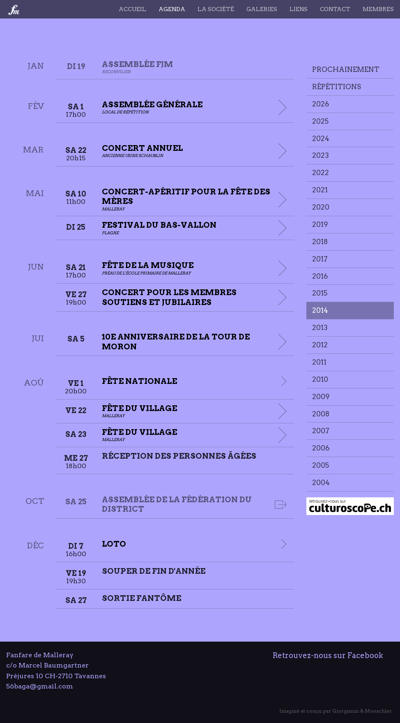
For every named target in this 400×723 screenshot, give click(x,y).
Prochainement (345, 69)
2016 (320, 276)
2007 (320, 431)
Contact (335, 9)
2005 (320, 465)
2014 (320, 310)
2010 (320, 379)
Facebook (365, 655)
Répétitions (336, 87)
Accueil (132, 9)
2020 (320, 207)
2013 (320, 327)
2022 (320, 173)
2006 (320, 448)
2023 (320, 155)
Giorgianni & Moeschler (362, 711)
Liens (299, 9)
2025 (320, 121)
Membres (378, 9)
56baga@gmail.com (39, 686)
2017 (320, 259)
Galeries (261, 9)
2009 (321, 397)
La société (216, 9)
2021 (320, 190)
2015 (319, 293)
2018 (320, 242)
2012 (320, 345)
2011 (319, 362)
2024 (320, 138)
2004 (321, 482)
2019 (320, 224)
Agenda (172, 9)
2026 (320, 104)
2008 (320, 414)
